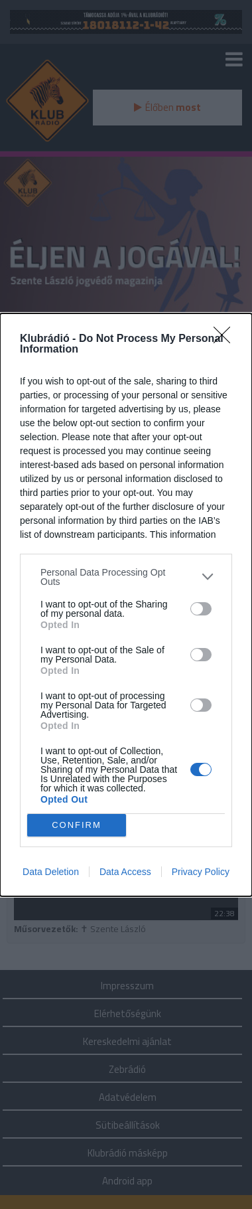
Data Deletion (51, 871)
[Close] (226, 338)
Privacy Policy (200, 871)
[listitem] (126, 576)
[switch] (201, 608)
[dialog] (126, 604)
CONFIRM (76, 824)
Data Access (125, 871)
